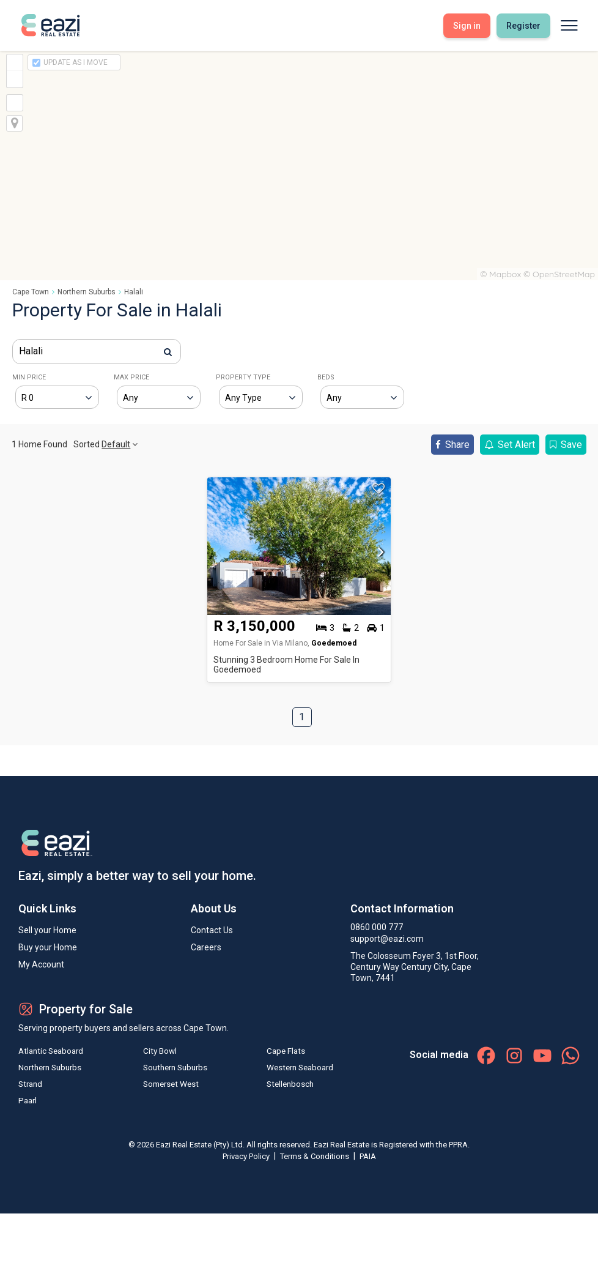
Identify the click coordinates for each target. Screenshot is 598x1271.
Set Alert (509, 444)
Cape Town (30, 292)
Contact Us (212, 930)
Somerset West (169, 1085)
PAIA (368, 1158)
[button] (378, 555)
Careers (206, 947)
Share (452, 444)
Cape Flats (281, 1051)
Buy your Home (47, 947)
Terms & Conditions (315, 1158)
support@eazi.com (387, 939)
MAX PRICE (131, 377)
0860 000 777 (376, 927)
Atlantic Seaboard (53, 1051)
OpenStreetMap (564, 274)
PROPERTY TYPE (243, 377)
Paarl (28, 1103)
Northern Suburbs (86, 292)
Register (523, 26)
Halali (133, 292)
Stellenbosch (286, 1085)
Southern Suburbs (174, 1068)
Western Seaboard (297, 1068)
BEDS (325, 377)
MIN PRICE (29, 377)
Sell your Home (47, 930)
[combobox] (96, 351)
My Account (41, 964)
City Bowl (157, 1051)
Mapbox (505, 274)
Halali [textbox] (31, 351)
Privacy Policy (247, 1158)
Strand (31, 1085)
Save (566, 444)
